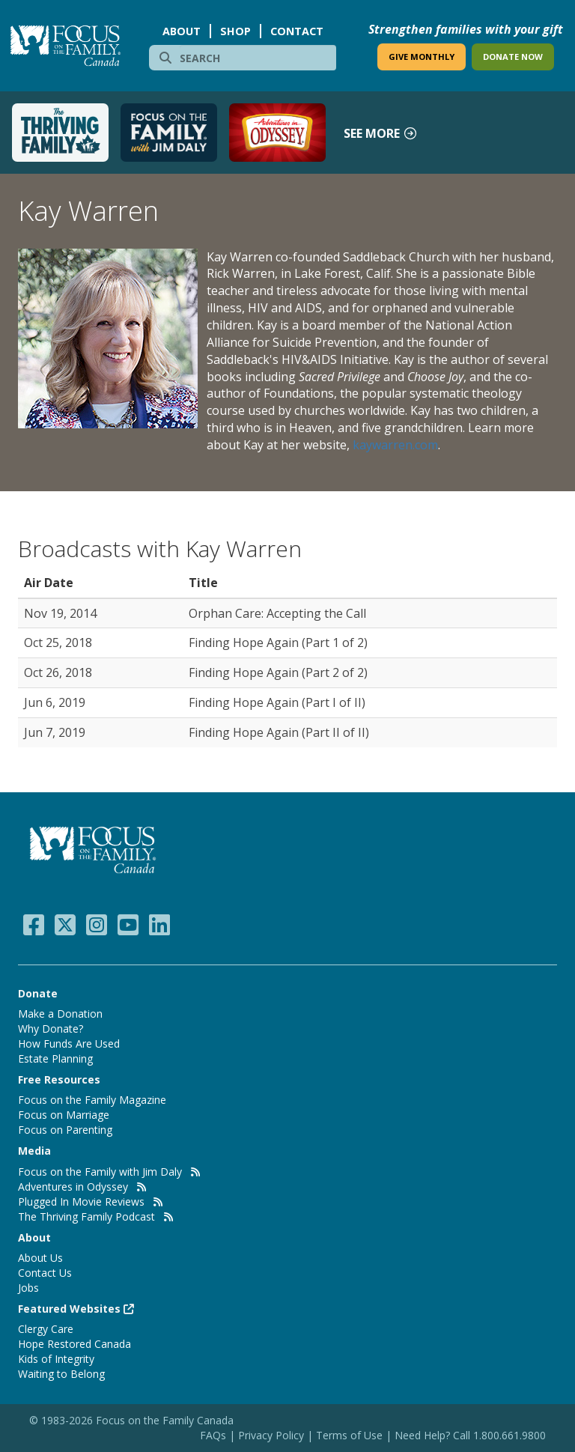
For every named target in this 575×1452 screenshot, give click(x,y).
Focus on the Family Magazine (92, 1100)
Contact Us (45, 1273)
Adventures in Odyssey (73, 1186)
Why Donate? (50, 1028)
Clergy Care (45, 1329)
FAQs (213, 1435)
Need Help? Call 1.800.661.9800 (470, 1435)
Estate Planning (55, 1058)
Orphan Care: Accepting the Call (277, 613)
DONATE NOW (513, 56)
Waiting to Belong (61, 1374)
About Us (40, 1258)
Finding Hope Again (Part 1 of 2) (278, 642)
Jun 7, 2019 (54, 732)
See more (381, 133)
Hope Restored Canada (74, 1344)
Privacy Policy (272, 1435)
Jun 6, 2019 (54, 702)
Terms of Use (349, 1435)
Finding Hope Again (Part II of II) (279, 732)
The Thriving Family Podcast (86, 1216)
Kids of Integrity (56, 1359)
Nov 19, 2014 (60, 613)
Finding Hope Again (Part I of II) (277, 702)
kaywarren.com (395, 445)
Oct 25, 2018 (58, 642)
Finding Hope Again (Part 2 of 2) (278, 672)
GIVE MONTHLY (421, 56)
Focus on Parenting (65, 1130)
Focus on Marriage (63, 1115)
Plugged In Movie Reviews (81, 1201)
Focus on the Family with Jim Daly (100, 1171)
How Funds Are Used (69, 1043)
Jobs (28, 1288)
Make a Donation (60, 1013)
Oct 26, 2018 (58, 672)
